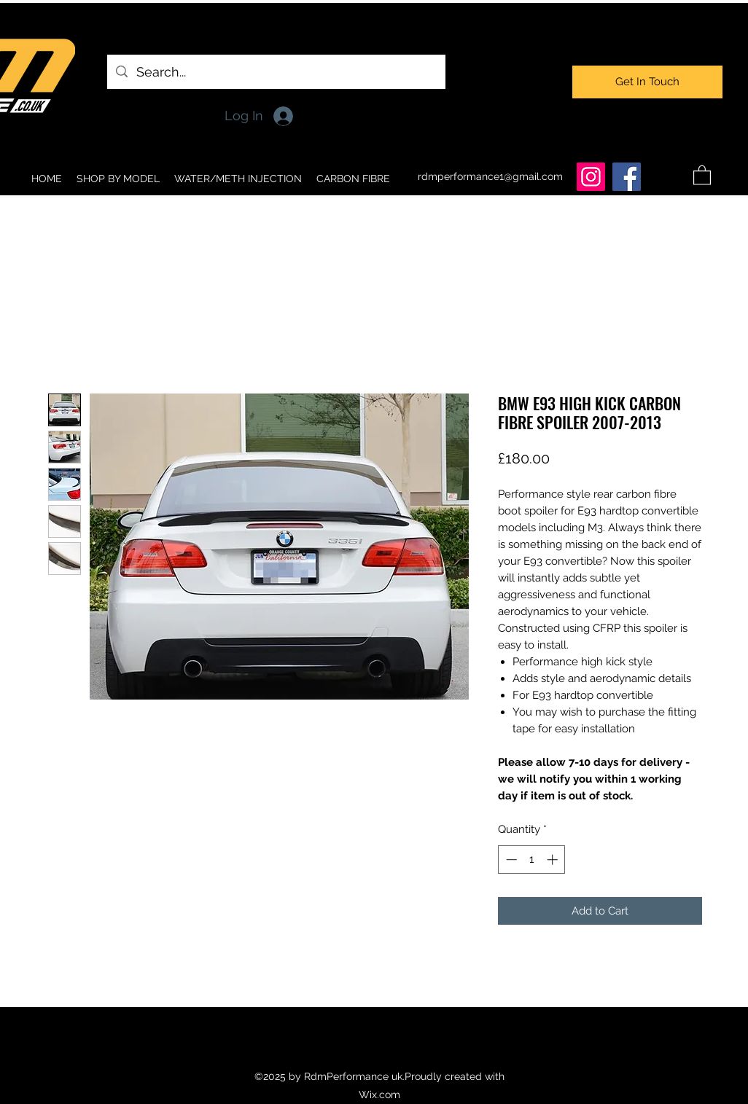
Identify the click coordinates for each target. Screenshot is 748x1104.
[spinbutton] (532, 859)
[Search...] (275, 72)
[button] (702, 174)
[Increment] (554, 859)
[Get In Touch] (647, 82)
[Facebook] (626, 177)
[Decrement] (510, 859)
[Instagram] (591, 177)
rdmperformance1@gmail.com (490, 176)
